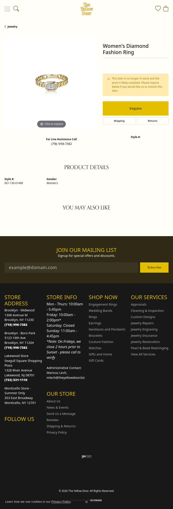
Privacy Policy (57, 432)
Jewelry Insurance (144, 335)
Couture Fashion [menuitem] (101, 342)
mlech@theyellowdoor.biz (66, 377)
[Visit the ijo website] (87, 456)
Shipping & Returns (61, 426)
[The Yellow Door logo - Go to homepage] (86, 9)
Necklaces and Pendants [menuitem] (107, 329)
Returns (152, 121)
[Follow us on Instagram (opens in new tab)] (8, 427)
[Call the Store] (15, 324)
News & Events (58, 407)
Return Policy (42, 479)
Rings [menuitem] (93, 317)
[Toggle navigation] (7, 9)
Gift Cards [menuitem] (96, 360)
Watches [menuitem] (95, 348)
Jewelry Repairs (142, 323)
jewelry (12, 26)
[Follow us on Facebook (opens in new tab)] (19, 427)
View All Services (143, 354)
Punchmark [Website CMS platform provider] (94, 500)
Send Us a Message (61, 414)
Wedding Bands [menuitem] (100, 310)
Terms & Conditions (91, 479)
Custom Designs (143, 317)
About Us (53, 401)
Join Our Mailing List (86, 250)
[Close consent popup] (86, 502)
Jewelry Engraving (144, 329)
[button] (16, 8)
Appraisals (139, 304)
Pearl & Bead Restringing (150, 348)
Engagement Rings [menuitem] (103, 304)
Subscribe (154, 267)
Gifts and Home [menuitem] (100, 354)
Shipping (119, 121)
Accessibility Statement (123, 479)
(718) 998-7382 (61, 143)
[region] (51, 82)
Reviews (53, 420)
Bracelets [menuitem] (96, 335)
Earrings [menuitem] (95, 323)
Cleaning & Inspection (147, 310)
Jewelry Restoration (145, 342)
